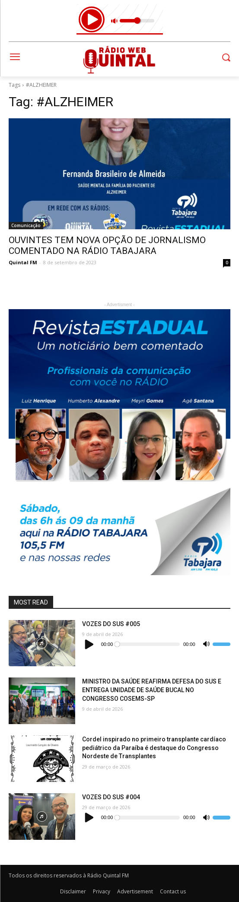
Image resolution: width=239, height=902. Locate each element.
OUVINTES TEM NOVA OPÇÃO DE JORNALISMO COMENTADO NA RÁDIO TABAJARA (107, 245)
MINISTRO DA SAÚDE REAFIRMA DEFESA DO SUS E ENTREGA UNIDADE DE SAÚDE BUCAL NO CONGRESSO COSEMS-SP (151, 690)
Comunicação (26, 225)
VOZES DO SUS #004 (111, 797)
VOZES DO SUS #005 (111, 623)
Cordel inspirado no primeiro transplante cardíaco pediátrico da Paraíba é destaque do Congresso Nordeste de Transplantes (154, 748)
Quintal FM (23, 262)
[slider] (147, 644)
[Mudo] (206, 644)
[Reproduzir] (89, 644)
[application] (156, 644)
